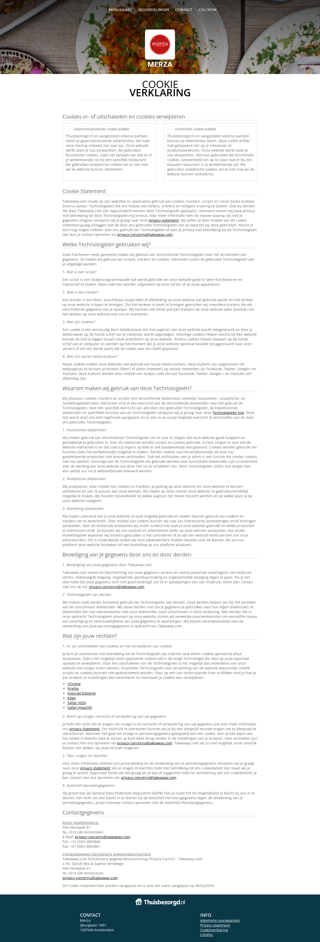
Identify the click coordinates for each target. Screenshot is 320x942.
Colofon (206, 934)
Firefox (73, 688)
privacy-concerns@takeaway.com (144, 234)
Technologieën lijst (228, 412)
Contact (183, 9)
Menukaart (120, 9)
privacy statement (164, 220)
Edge (72, 698)
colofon (207, 9)
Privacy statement (215, 925)
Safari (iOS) (77, 702)
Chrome (74, 683)
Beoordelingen (153, 9)
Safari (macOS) (80, 707)
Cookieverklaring (214, 929)
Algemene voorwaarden (220, 920)
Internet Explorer (82, 693)
